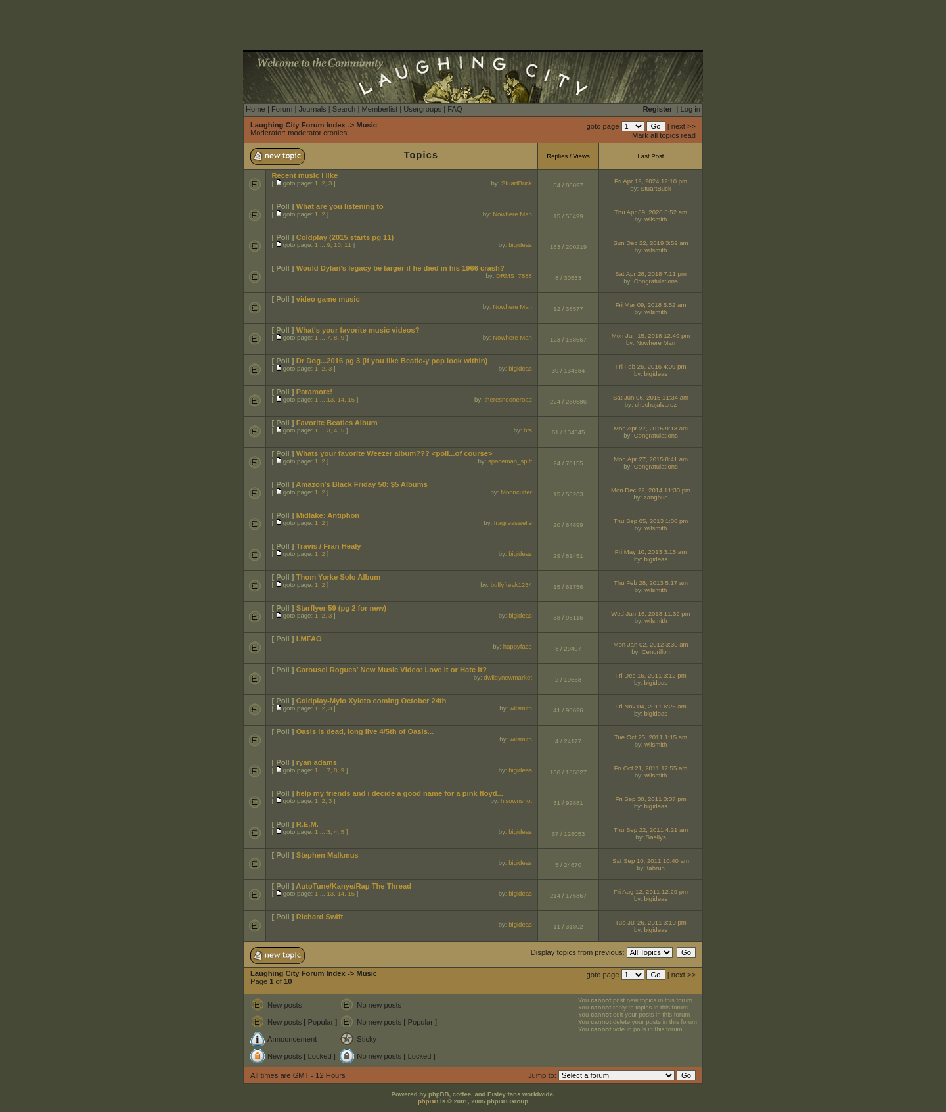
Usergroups (422, 109)
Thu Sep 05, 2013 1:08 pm (651, 520)
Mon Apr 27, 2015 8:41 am (651, 459)
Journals (312, 109)
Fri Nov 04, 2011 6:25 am (650, 706)
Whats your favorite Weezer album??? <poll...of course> (394, 453)
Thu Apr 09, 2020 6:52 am (650, 212)
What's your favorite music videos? (358, 330)
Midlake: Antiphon (328, 515)
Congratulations (656, 281)
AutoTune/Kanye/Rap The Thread (353, 886)
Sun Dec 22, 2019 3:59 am (650, 242)
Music (366, 125)
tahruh (656, 867)
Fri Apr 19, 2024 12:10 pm (650, 181)
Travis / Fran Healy (328, 546)
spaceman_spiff (510, 461)
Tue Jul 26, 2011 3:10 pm (650, 922)
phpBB (428, 1101)
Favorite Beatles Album (337, 423)
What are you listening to (340, 206)
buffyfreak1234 (511, 584)
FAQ (454, 109)
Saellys (656, 837)
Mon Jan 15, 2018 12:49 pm (651, 335)
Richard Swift (319, 917)
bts (528, 430)
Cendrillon (656, 651)
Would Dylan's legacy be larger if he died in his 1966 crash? (400, 268)
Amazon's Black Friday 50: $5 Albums (362, 484)
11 (347, 244)
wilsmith (655, 219)
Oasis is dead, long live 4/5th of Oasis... (365, 731)
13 (330, 399)
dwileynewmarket (508, 677)
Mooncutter (516, 492)
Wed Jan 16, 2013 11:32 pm (650, 613)
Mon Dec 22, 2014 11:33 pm (650, 490)
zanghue (656, 497)
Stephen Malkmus (327, 855)
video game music (328, 299)
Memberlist (379, 109)
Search (343, 109)
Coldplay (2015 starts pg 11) (345, 237)
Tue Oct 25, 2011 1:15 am (650, 737)
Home (255, 109)
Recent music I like (304, 175)
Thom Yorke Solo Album (338, 577)
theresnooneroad (508, 399)
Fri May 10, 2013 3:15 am (651, 551)
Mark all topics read (664, 135)
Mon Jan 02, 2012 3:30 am (650, 644)
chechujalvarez (656, 404)
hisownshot (516, 800)
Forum (281, 109)
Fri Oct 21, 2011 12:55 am (650, 768)
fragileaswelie (513, 522)
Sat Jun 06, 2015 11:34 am (650, 397)
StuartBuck (516, 183)
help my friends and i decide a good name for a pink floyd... (399, 793)
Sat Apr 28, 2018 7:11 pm (651, 273)
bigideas (520, 244)
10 (337, 244)
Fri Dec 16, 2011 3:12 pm (650, 675)
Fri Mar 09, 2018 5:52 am (651, 304)
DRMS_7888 (514, 275)
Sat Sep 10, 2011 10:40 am (650, 860)
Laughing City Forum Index (298, 125)
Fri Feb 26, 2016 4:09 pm (651, 366)
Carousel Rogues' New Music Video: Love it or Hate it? (391, 670)
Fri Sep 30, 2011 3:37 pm (650, 798)
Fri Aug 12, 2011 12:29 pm (651, 891)
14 (340, 399)
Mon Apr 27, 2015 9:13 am (651, 428)
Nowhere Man (512, 214)
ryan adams (316, 762)
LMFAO (309, 639)
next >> (683, 126)
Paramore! (314, 392)
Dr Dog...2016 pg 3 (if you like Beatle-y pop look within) (392, 361)
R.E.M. (307, 824)
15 (351, 399)
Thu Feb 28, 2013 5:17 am (651, 582)
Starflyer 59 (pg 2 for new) (341, 608)
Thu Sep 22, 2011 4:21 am (651, 829)
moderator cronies (317, 133)
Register (658, 109)
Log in (690, 109)
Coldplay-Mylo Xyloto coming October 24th (371, 701)
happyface (517, 646)
